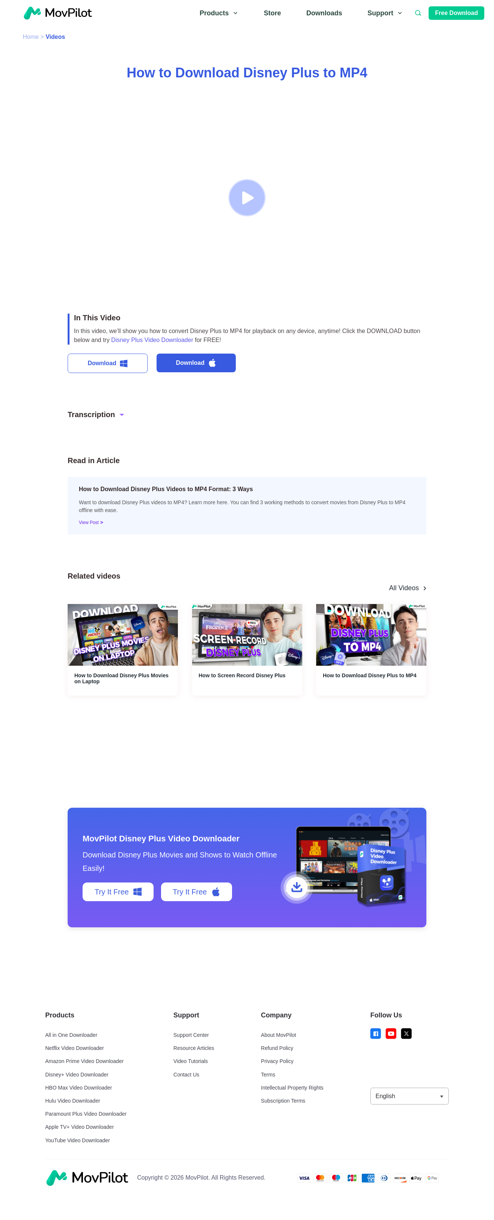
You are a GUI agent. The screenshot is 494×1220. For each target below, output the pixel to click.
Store (272, 13)
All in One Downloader (71, 1035)
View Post (89, 522)
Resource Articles (193, 1048)
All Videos (404, 588)
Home (31, 37)
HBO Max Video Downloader (78, 1088)
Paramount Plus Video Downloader (86, 1114)
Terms (268, 1075)
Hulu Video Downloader (72, 1101)
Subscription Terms (283, 1101)
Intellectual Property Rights (292, 1088)
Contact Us (186, 1075)
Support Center (191, 1035)
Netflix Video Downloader (74, 1048)
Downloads (324, 13)
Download (107, 363)
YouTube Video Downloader (77, 1140)
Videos (55, 37)
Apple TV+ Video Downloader (79, 1127)
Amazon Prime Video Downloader (84, 1061)
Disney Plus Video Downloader (152, 340)
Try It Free (118, 892)
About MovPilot (278, 1035)
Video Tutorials (190, 1061)
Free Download (456, 13)
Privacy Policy (277, 1061)
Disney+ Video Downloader (76, 1075)
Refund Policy (277, 1048)
